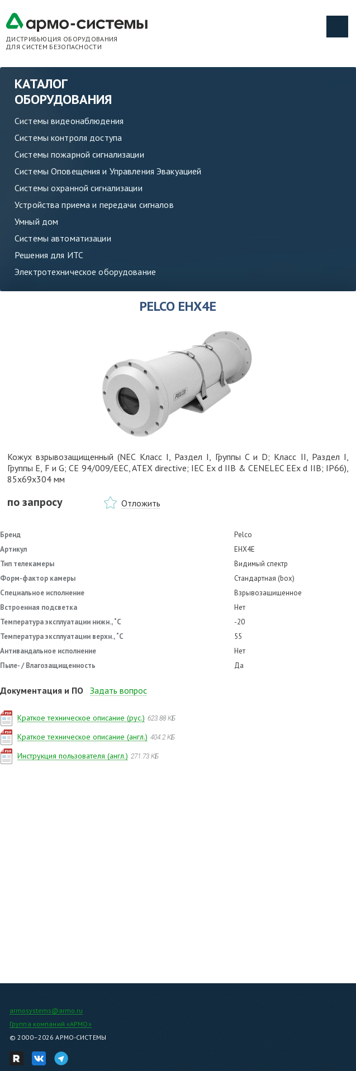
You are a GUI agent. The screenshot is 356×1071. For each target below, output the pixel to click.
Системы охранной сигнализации (79, 187)
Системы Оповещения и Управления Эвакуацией (108, 171)
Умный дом (36, 221)
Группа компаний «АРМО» (51, 1024)
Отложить (140, 503)
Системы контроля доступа (68, 137)
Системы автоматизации (63, 238)
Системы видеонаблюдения (69, 120)
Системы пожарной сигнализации (79, 154)
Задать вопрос (118, 690)
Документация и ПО (41, 690)
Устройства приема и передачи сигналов (94, 204)
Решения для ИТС (49, 254)
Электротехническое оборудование (85, 271)
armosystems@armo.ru (46, 1010)
